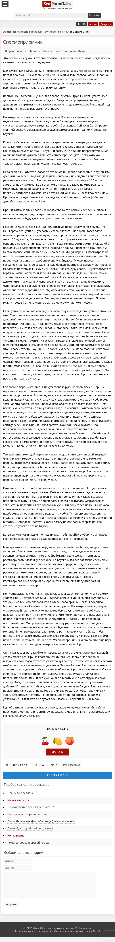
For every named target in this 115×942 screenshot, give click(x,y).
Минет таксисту (18, 800)
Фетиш (82, 51)
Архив (93, 24)
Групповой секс (53, 31)
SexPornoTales (38, 932)
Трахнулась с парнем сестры (26, 814)
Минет (34, 51)
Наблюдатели (50, 51)
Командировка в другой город (28, 842)
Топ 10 (82, 24)
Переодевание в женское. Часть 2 (30, 807)
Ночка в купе (15, 835)
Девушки (105, 24)
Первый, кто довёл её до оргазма (30, 828)
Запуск (57, 751)
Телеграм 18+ (57, 775)
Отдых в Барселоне (20, 793)
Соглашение (85, 932)
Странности (68, 51)
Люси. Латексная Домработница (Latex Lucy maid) (41, 821)
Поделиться (71, 765)
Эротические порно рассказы (22, 31)
